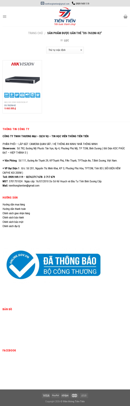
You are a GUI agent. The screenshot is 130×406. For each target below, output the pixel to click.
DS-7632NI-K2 (10, 105)
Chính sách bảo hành (13, 217)
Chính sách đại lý (12, 226)
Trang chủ (35, 33)
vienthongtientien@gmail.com (55, 4)
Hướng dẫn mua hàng (14, 204)
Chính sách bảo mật (13, 222)
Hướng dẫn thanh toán (14, 209)
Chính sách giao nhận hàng (16, 213)
